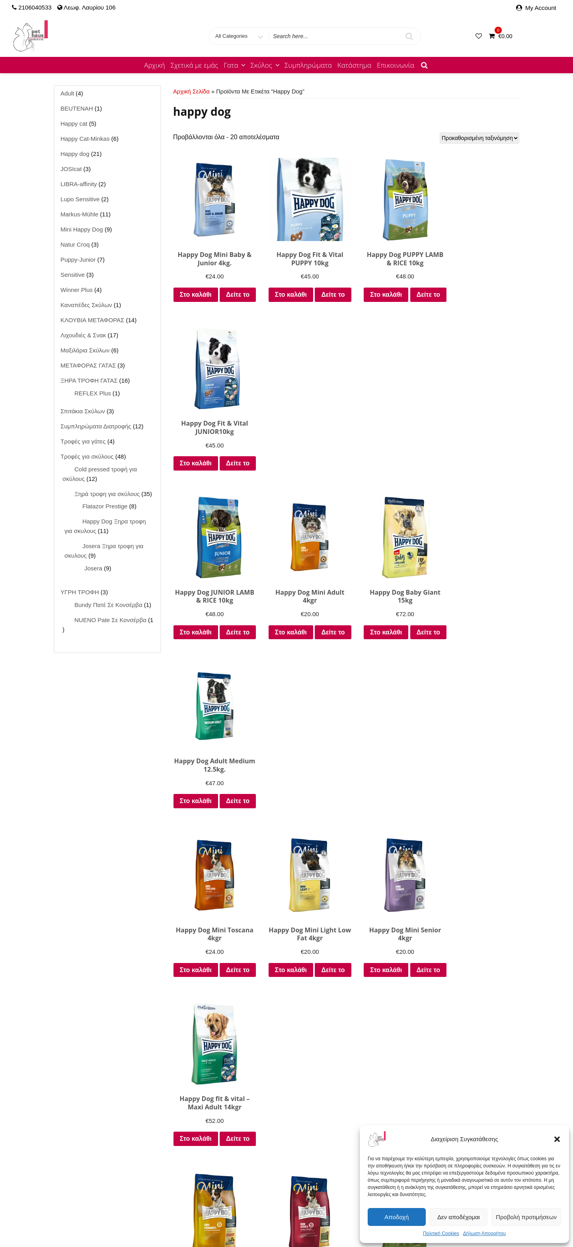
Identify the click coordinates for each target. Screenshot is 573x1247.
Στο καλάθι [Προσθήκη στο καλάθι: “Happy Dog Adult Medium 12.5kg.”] (479, 470)
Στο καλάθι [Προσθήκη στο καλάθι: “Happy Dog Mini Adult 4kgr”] (301, 470)
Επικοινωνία (395, 65)
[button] (557, 1139)
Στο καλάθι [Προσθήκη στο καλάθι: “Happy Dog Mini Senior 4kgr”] (390, 653)
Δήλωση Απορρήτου (484, 1233)
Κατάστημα (354, 65)
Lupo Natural (254, 1212)
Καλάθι (311, 1222)
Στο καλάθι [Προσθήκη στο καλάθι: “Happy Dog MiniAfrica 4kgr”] (301, 836)
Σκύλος (266, 65)
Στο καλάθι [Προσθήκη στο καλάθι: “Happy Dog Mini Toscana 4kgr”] (211, 653)
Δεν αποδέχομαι (458, 1217)
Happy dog (166, 1212)
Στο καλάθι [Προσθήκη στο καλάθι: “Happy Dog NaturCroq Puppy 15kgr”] (301, 1035)
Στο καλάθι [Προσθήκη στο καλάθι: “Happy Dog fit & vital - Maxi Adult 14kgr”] (479, 653)
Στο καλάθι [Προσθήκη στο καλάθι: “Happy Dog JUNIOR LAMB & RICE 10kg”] (211, 470)
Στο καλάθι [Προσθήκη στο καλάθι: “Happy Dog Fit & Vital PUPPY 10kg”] (301, 287)
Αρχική (154, 65)
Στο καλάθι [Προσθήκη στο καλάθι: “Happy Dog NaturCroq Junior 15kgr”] (390, 1035)
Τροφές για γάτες (214, 1222)
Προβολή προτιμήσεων (526, 1217)
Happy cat (131, 1212)
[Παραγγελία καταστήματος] (479, 138)
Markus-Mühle (340, 1212)
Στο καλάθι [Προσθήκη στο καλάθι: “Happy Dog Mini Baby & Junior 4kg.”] (211, 287)
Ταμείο (334, 1222)
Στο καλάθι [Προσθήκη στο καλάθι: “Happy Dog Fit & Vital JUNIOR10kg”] (479, 287)
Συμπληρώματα (308, 65)
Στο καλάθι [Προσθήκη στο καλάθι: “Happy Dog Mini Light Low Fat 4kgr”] (301, 653)
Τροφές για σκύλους (269, 1222)
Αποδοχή (396, 1217)
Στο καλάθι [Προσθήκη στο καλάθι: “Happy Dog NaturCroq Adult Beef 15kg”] (479, 1035)
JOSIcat (220, 1212)
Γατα (235, 65)
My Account (540, 7)
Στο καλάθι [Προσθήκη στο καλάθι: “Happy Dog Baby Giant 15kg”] (390, 470)
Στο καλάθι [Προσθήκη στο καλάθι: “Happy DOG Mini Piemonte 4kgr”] (211, 836)
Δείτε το (211, 308)
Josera (196, 1212)
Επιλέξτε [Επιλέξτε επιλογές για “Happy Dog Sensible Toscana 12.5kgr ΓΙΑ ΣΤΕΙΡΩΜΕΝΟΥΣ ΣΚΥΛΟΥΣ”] (480, 852)
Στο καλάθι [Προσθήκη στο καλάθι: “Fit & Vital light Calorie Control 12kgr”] (211, 1035)
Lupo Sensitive (296, 1212)
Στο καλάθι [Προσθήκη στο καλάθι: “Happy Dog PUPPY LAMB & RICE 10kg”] (390, 287)
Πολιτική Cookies (441, 1233)
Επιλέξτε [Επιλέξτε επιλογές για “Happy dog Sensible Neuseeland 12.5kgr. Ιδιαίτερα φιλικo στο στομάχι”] (390, 852)
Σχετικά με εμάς (194, 65)
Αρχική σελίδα (191, 91)
